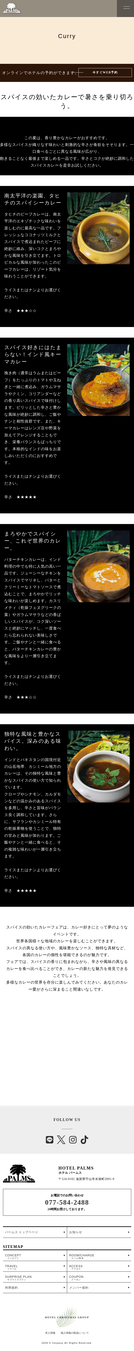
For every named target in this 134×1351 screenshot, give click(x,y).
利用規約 (11, 1287)
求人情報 (50, 1332)
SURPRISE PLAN (18, 1278)
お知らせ (75, 1232)
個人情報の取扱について (75, 1332)
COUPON (76, 1278)
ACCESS (76, 1267)
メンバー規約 (78, 1287)
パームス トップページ (21, 1232)
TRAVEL (11, 1267)
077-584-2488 (67, 1202)
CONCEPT (13, 1257)
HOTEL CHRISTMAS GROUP (67, 1317)
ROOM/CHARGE (81, 1257)
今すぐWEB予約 (105, 72)
